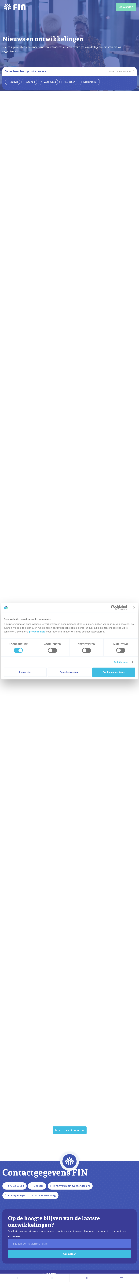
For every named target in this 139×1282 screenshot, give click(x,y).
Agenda (29, 81)
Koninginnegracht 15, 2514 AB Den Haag (30, 1195)
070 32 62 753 (14, 1185)
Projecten (68, 81)
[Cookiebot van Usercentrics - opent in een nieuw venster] (113, 607)
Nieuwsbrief (89, 81)
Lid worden (126, 7)
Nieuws (12, 81)
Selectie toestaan (69, 672)
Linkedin (37, 1185)
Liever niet (25, 672)
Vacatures (48, 81)
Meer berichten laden (69, 1130)
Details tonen (121, 662)
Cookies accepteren (113, 672)
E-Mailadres (14, 1236)
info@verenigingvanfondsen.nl (70, 1185)
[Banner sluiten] (134, 607)
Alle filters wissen (121, 71)
